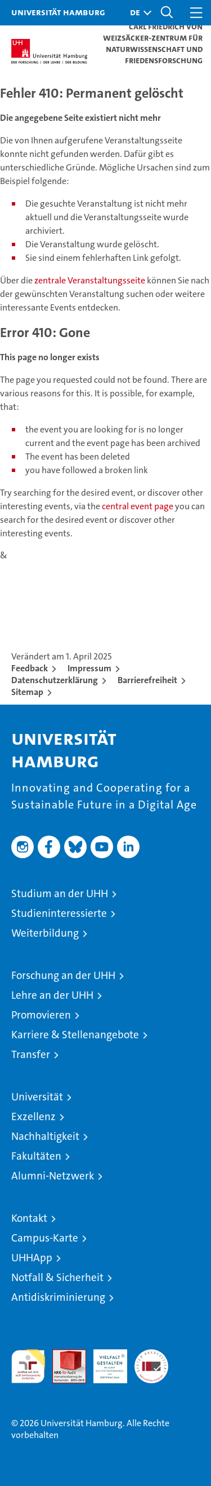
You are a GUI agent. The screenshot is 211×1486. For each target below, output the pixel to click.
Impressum (89, 668)
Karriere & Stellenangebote (75, 1035)
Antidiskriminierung (58, 1297)
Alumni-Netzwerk (52, 1176)
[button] (138, 12)
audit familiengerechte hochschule (28, 1366)
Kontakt (29, 1218)
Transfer (30, 1054)
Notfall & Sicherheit (57, 1277)
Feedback (29, 668)
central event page (138, 506)
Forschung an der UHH (63, 975)
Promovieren (41, 1015)
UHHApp (31, 1258)
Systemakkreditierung (151, 1355)
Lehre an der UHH (52, 995)
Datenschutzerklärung (54, 680)
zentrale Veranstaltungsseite (90, 280)
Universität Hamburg (58, 12)
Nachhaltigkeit (45, 1136)
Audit (63, 1355)
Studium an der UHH (59, 893)
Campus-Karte (44, 1238)
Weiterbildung (45, 933)
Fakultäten (36, 1156)
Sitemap (27, 692)
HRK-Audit (104, 1361)
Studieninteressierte (59, 913)
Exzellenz (33, 1116)
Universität (37, 1097)
